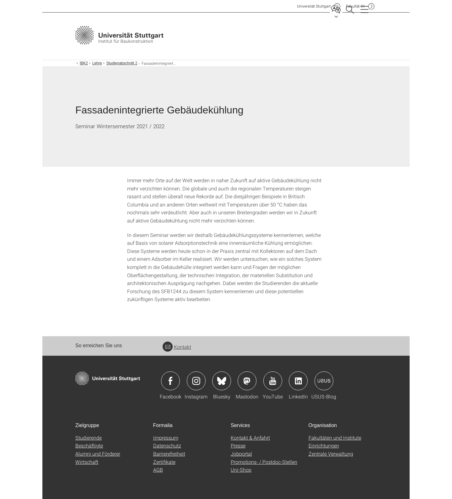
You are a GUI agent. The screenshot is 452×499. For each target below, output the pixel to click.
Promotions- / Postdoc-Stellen (264, 461)
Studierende (88, 437)
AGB (158, 469)
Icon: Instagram (196, 380)
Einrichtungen (324, 445)
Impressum (165, 437)
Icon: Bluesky (221, 380)
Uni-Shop (241, 469)
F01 (355, 6)
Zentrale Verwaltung (331, 453)
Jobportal (241, 453)
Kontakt (177, 346)
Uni (314, 6)
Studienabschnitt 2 (121, 63)
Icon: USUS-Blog (324, 380)
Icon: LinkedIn (298, 380)
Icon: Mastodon (247, 380)
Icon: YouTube (272, 380)
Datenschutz (167, 445)
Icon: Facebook (170, 380)
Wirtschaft (86, 461)
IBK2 (84, 63)
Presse (238, 445)
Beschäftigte (89, 445)
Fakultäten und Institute (335, 437)
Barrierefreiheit (169, 453)
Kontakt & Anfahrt (250, 437)
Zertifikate (164, 461)
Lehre (97, 63)
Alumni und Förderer (97, 453)
